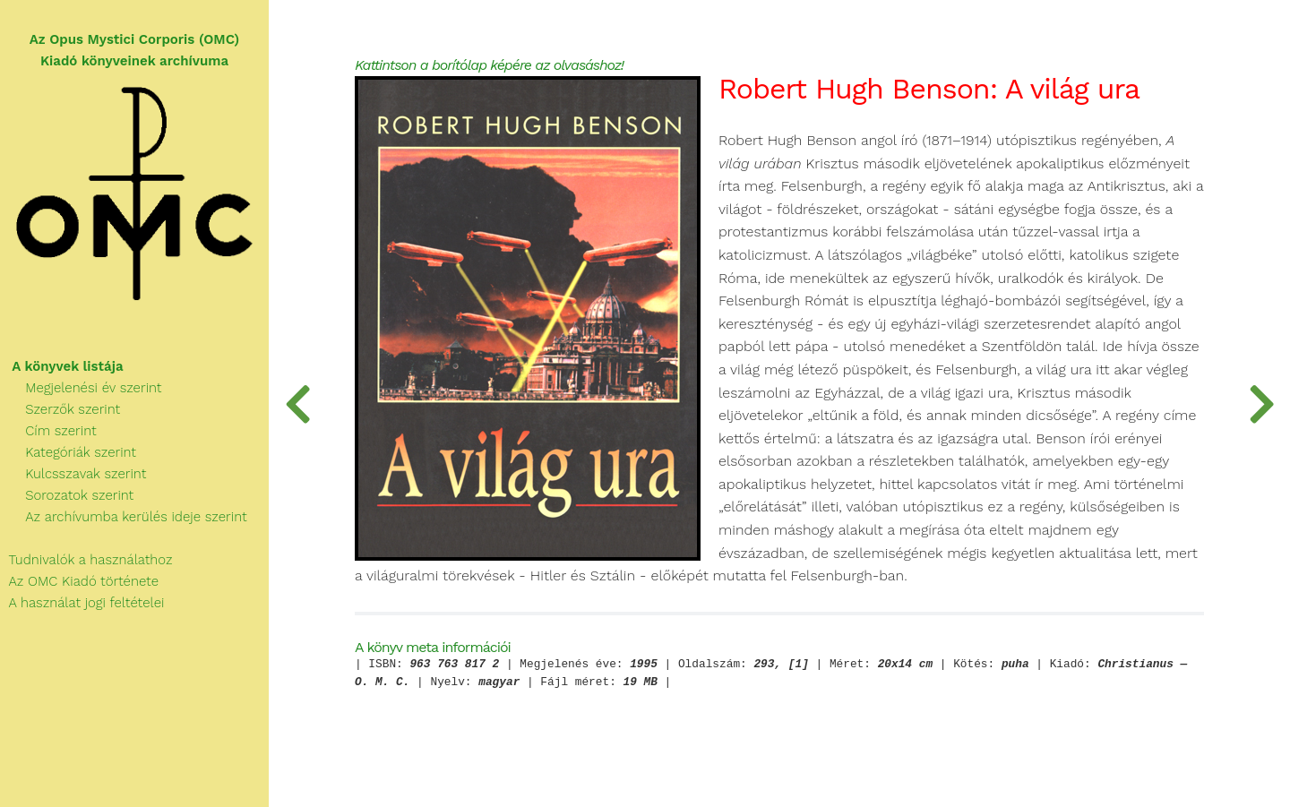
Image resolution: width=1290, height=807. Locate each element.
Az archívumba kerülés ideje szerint (123, 517)
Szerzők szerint (60, 409)
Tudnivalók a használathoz (86, 560)
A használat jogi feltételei (82, 603)
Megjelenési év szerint (81, 388)
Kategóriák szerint (68, 452)
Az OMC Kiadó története (79, 581)
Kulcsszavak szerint (73, 474)
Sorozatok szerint (66, 495)
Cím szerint (48, 431)
